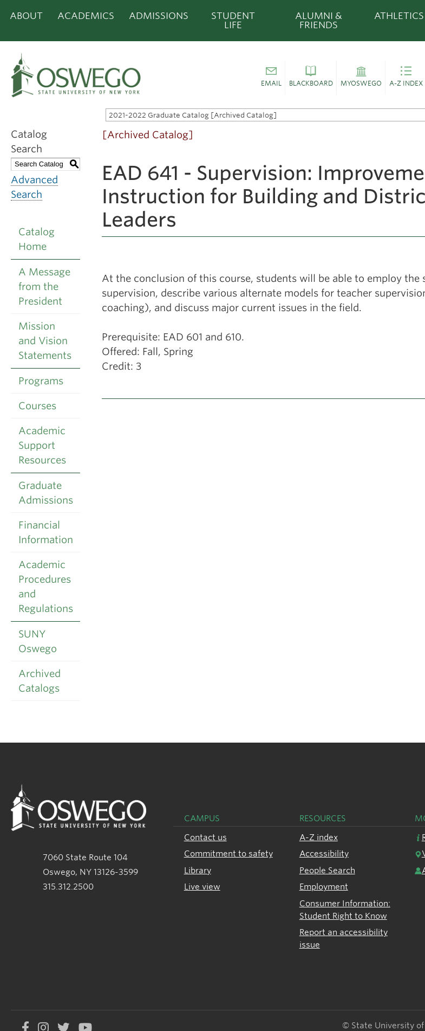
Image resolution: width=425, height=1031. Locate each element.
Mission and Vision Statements (44, 340)
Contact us (205, 837)
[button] (271, 78)
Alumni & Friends (318, 20)
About (26, 15)
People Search (327, 870)
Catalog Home (36, 239)
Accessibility (324, 853)
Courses (37, 405)
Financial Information (45, 532)
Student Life (233, 20)
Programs (40, 380)
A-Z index (318, 837)
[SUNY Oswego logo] (86, 75)
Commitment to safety (228, 853)
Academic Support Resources (42, 445)
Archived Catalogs (39, 681)
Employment (323, 886)
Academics (85, 15)
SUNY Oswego (37, 641)
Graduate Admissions (45, 493)
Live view (202, 886)
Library (197, 870)
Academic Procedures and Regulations (45, 586)
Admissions (158, 15)
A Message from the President (44, 286)
